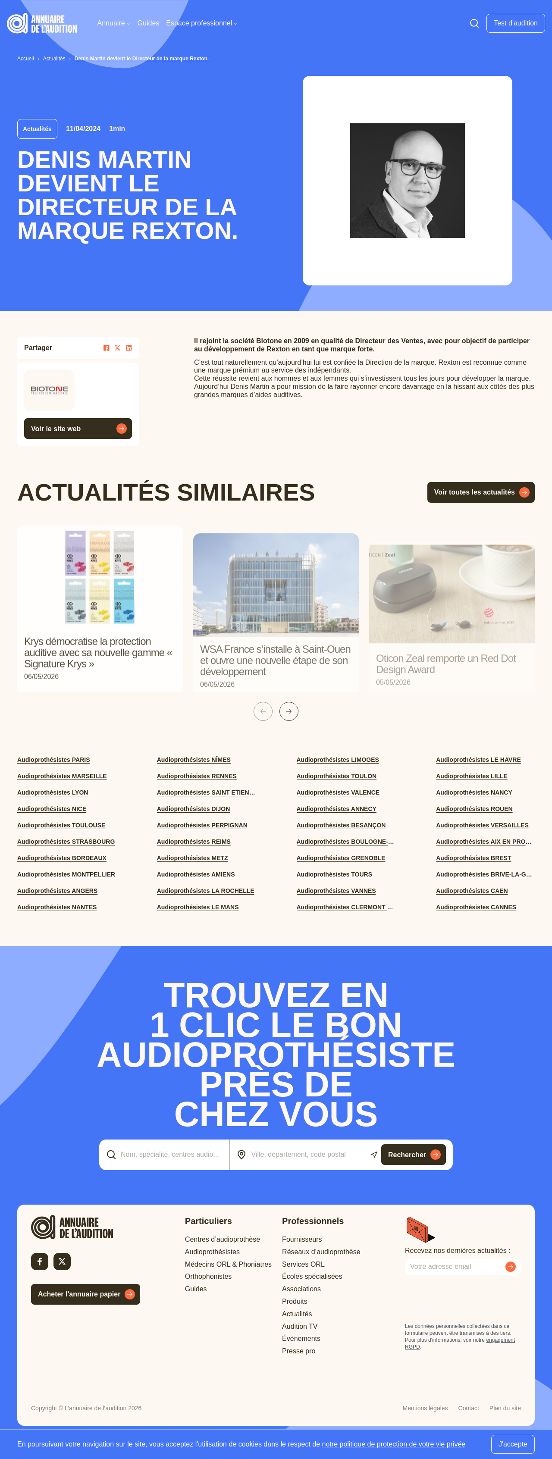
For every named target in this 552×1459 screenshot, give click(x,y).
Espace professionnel (202, 23)
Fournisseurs (302, 1239)
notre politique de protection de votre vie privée (394, 1444)
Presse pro (298, 1351)
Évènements (301, 1338)
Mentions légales (425, 1408)
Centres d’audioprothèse (222, 1239)
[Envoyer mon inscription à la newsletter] (510, 1267)
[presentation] (470, 1299)
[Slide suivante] (288, 711)
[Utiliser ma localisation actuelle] (374, 1154)
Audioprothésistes (212, 1251)
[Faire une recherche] (474, 23)
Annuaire (114, 23)
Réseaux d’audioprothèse (321, 1251)
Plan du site (505, 1408)
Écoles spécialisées (312, 1276)
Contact (468, 1408)
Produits (294, 1301)
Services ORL (303, 1264)
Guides (149, 23)
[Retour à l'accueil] (85, 1227)
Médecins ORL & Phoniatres (228, 1264)
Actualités (297, 1314)
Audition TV (299, 1326)
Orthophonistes (208, 1276)
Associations (301, 1289)
